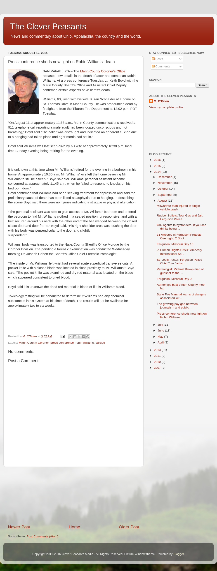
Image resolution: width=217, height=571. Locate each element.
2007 (158, 367)
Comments (161, 66)
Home (74, 527)
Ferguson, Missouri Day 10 (175, 244)
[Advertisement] (73, 495)
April (161, 342)
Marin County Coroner (34, 342)
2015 (158, 166)
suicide (100, 342)
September (165, 194)
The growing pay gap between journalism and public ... (177, 305)
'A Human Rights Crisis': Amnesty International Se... (179, 251)
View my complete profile (166, 107)
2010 (158, 362)
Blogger (178, 554)
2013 (158, 350)
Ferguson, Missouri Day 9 (174, 279)
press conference (62, 342)
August (163, 200)
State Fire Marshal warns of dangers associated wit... (181, 296)
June (161, 330)
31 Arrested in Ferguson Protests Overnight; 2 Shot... (179, 236)
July (161, 324)
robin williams (84, 342)
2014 (158, 171)
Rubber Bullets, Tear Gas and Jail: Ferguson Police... (180, 217)
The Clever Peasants (48, 26)
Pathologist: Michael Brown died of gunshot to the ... (180, 270)
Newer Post (19, 527)
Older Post (129, 527)
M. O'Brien (161, 101)
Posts (157, 59)
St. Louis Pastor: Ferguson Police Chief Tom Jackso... (179, 261)
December (165, 177)
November (165, 182)
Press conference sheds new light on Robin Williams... (182, 315)
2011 (158, 355)
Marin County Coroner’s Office (102, 71)
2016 (158, 159)
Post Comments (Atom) (42, 536)
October (163, 188)
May (161, 336)
